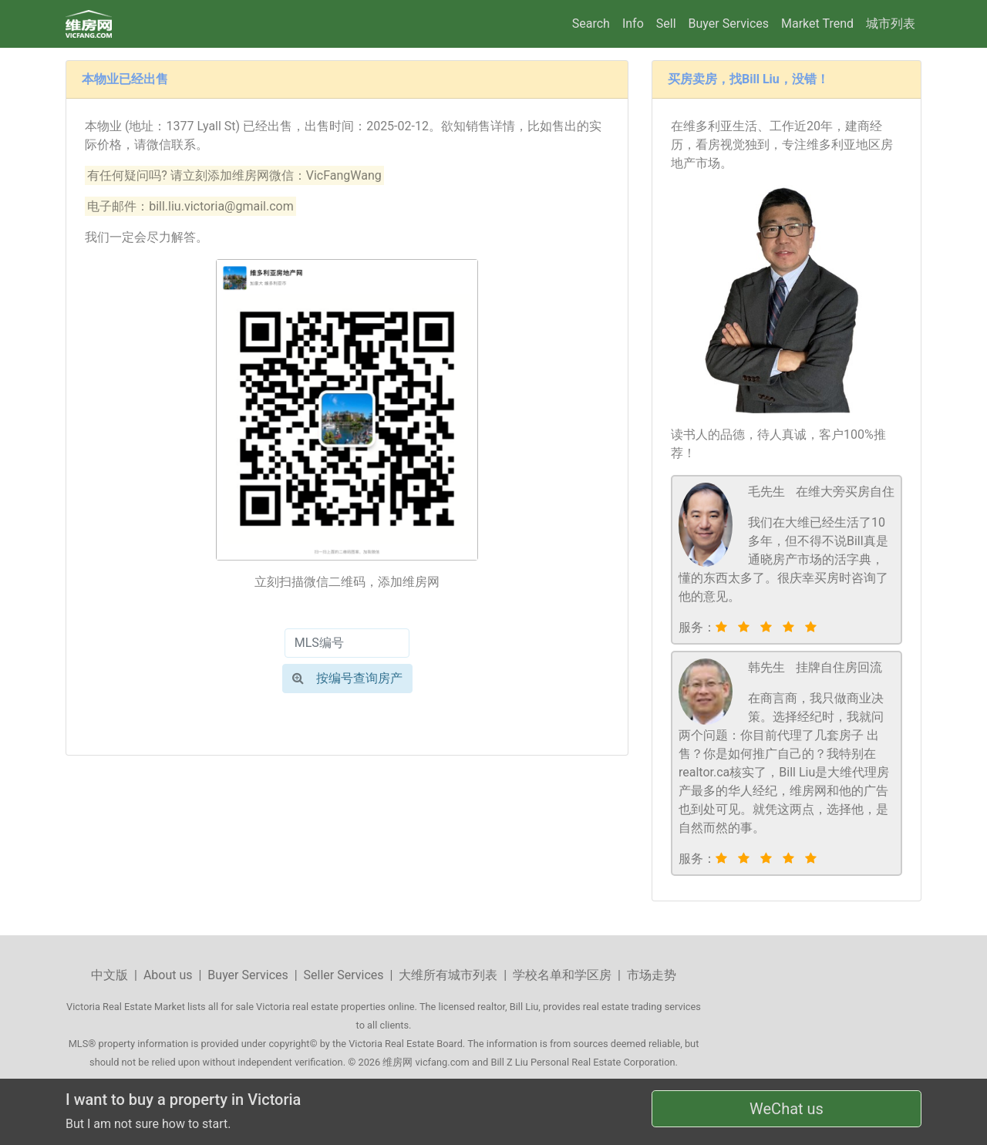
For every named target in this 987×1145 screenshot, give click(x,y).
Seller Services (344, 975)
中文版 (109, 975)
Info (633, 23)
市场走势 (651, 975)
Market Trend (817, 23)
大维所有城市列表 (448, 975)
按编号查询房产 (347, 678)
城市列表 (890, 23)
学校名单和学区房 (562, 975)
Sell (666, 23)
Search (591, 23)
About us (168, 975)
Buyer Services (729, 23)
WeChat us (787, 1109)
